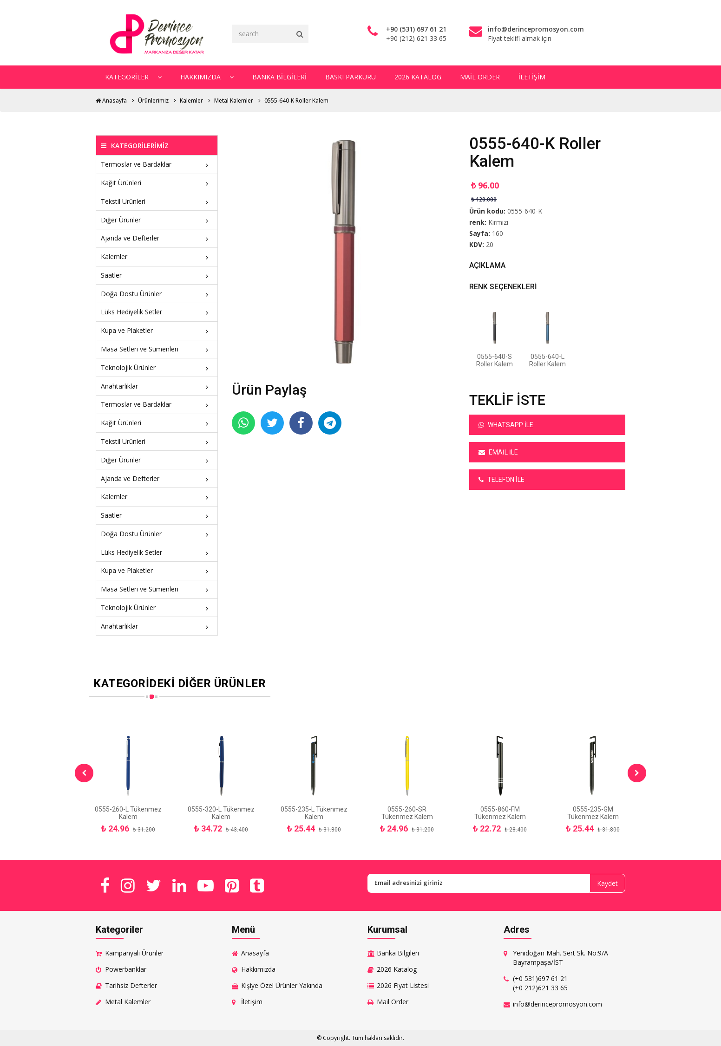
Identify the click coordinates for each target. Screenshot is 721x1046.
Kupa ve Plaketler (157, 330)
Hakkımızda (207, 76)
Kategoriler (133, 76)
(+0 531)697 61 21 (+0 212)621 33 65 (540, 983)
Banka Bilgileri (279, 76)
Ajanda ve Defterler (157, 238)
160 (497, 233)
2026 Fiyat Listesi (403, 985)
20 (489, 244)
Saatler (157, 275)
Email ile (498, 452)
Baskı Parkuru (350, 76)
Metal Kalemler (233, 100)
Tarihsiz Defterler (131, 985)
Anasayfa (111, 100)
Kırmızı (498, 222)
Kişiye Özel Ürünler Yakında (281, 985)
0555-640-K (524, 211)
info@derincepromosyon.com (557, 1004)
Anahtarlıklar (157, 386)
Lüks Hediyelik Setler (157, 311)
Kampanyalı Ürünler (134, 953)
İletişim (531, 76)
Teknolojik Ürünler (157, 367)
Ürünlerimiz (153, 100)
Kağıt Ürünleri (157, 182)
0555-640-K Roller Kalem (296, 100)
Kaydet (607, 883)
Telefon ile (501, 479)
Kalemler (191, 100)
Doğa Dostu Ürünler (157, 293)
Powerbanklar (125, 969)
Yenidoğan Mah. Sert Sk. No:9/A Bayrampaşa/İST (560, 958)
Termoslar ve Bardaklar (157, 164)
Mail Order (480, 76)
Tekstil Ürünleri (157, 201)
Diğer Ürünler (157, 219)
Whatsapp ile (505, 425)
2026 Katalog (417, 76)
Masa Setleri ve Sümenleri (157, 348)
